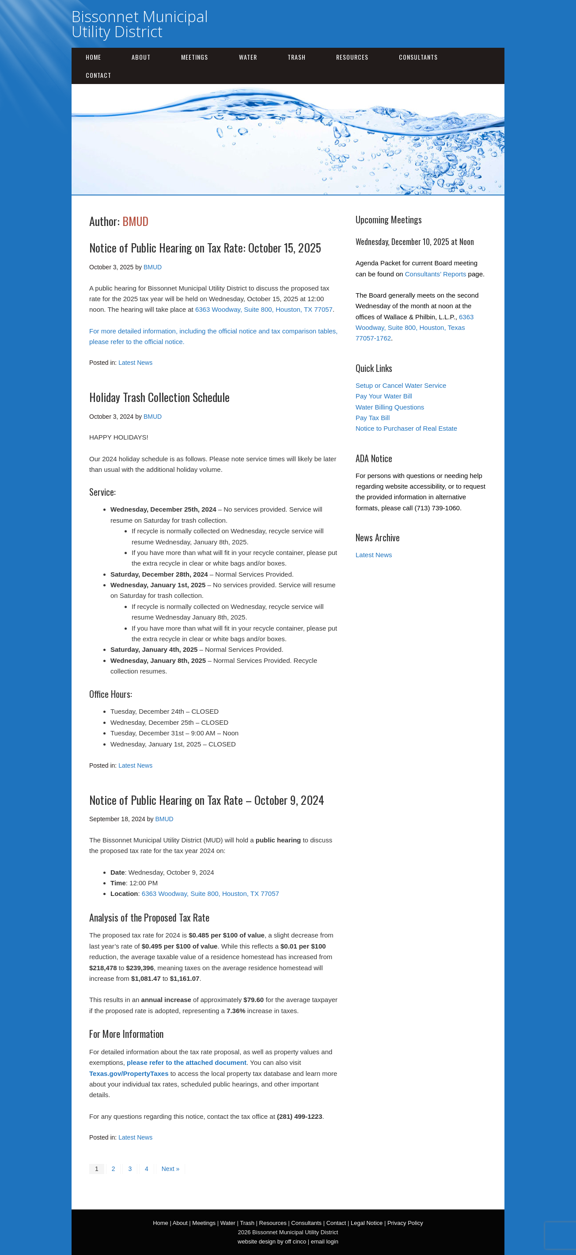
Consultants (418, 56)
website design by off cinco (272, 1241)
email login (324, 1241)
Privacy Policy (405, 1223)
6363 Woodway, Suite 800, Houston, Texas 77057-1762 (415, 327)
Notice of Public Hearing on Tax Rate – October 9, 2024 (206, 799)
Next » (170, 1168)
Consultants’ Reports (435, 274)
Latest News (135, 362)
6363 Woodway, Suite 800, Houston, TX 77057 (264, 309)
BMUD (135, 221)
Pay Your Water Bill (384, 396)
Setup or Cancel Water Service (401, 385)
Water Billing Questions (390, 407)
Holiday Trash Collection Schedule (159, 397)
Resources (352, 56)
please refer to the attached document (186, 1062)
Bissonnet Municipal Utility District (140, 24)
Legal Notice (367, 1223)
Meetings (194, 56)
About (141, 56)
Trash (297, 56)
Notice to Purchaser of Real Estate (406, 428)
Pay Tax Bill (373, 417)
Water (248, 56)
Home (93, 56)
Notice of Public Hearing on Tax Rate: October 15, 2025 (205, 247)
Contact (98, 75)
